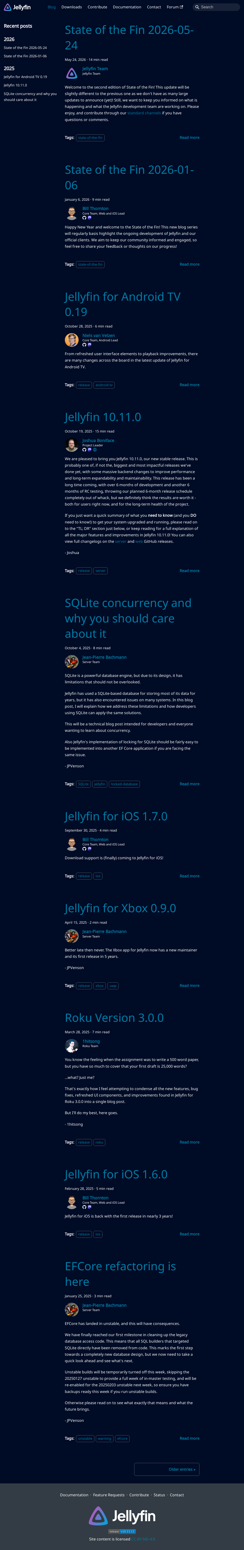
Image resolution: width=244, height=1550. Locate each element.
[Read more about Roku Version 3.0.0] (189, 1142)
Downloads (71, 7)
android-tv (104, 385)
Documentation (127, 7)
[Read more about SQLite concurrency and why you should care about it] (189, 783)
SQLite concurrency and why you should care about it (30, 96)
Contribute (97, 7)
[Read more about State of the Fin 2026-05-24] (189, 137)
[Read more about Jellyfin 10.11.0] (189, 570)
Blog (52, 7)
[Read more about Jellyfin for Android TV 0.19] (189, 384)
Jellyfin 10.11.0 (15, 85)
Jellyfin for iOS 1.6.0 (116, 1174)
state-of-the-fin (90, 137)
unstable (85, 1438)
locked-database (124, 784)
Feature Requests (109, 1494)
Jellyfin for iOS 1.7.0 (116, 816)
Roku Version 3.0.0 (114, 1017)
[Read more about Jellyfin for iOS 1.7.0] (189, 876)
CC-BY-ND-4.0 (143, 1539)
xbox (100, 985)
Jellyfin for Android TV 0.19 (25, 76)
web (139, 541)
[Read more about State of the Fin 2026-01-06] (189, 264)
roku (99, 1142)
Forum (175, 7)
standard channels (144, 113)
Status (159, 1494)
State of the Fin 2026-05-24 (25, 47)
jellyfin (99, 784)
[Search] (216, 7)
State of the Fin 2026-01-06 (25, 56)
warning (104, 1438)
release (84, 385)
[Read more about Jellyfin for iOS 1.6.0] (189, 1234)
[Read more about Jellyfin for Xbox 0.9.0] (189, 985)
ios (98, 876)
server (121, 541)
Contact (154, 7)
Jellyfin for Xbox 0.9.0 (120, 908)
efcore (122, 1438)
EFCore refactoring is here (120, 1273)
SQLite (83, 784)
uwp (113, 985)
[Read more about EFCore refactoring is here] (189, 1438)
